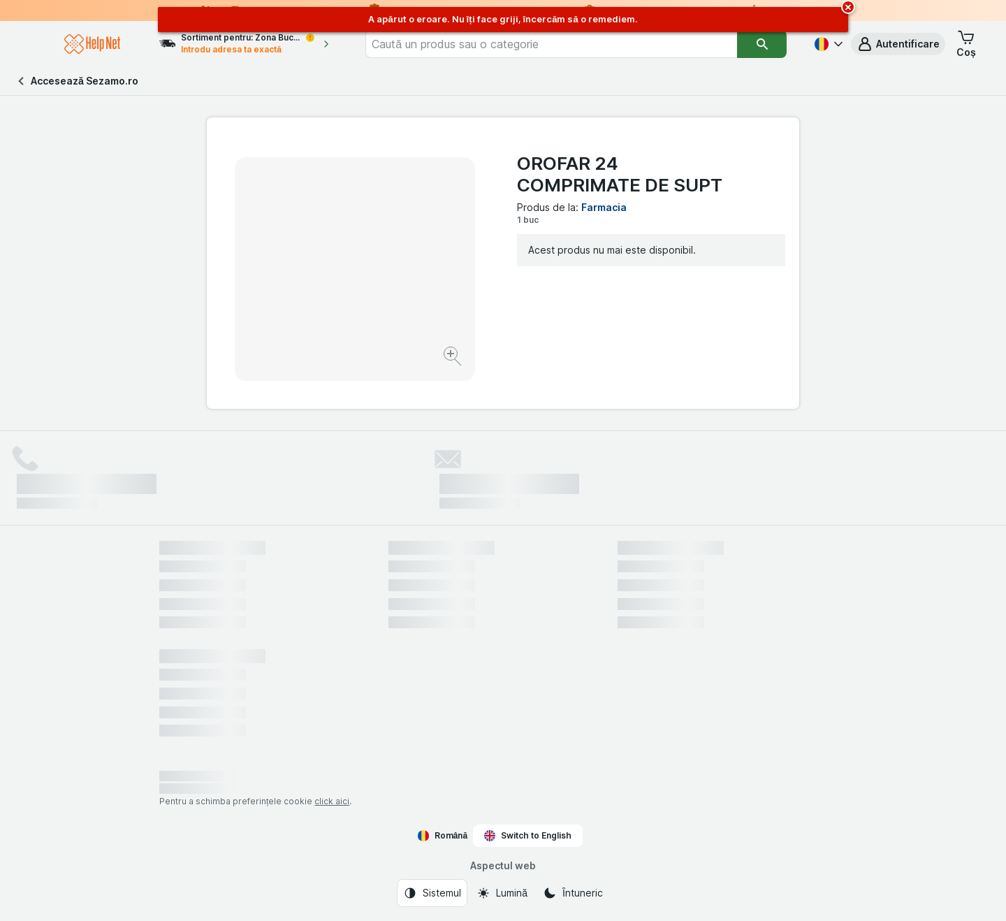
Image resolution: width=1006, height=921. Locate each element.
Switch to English (527, 835)
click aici (331, 801)
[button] (898, 44)
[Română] (827, 44)
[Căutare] (762, 44)
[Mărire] (454, 358)
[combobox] (571, 44)
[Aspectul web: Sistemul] (432, 893)
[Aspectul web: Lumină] (502, 893)
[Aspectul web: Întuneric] (573, 893)
